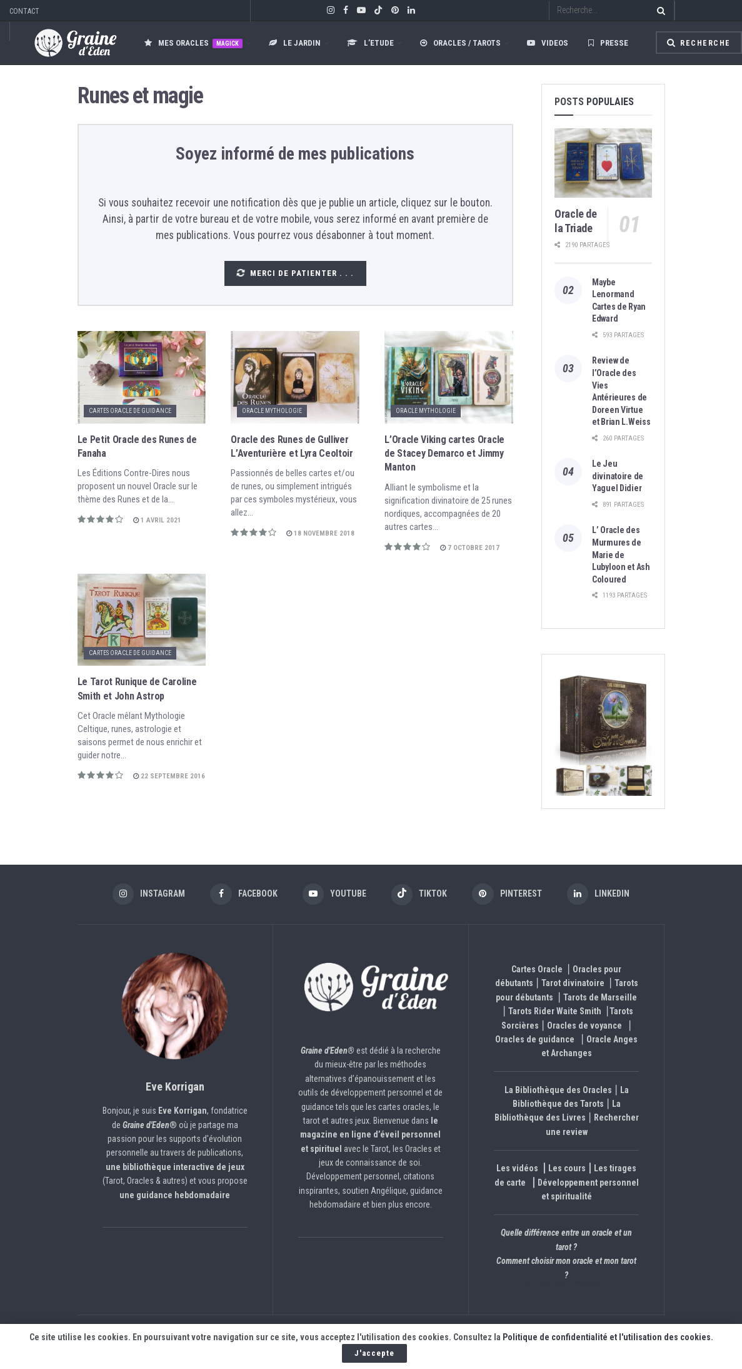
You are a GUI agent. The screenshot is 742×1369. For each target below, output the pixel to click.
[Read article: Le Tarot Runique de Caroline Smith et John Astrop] (142, 620)
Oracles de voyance (584, 1026)
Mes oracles (193, 43)
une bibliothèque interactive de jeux (175, 1168)
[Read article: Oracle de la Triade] (603, 163)
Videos (547, 43)
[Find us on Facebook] (240, 894)
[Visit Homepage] (63, 43)
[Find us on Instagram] (143, 894)
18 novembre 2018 (320, 533)
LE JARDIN (295, 43)
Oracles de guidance (534, 1040)
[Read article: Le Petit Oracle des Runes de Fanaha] (142, 377)
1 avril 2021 (157, 520)
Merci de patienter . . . (294, 273)
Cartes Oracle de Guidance (130, 410)
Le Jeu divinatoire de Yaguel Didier (617, 476)
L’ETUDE (370, 43)
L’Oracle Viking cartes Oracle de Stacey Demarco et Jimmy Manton (444, 454)
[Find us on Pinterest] (510, 894)
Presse (608, 43)
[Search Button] (659, 10)
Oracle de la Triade (575, 221)
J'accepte (374, 1353)
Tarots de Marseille (600, 998)
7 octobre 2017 (469, 548)
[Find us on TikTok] (378, 11)
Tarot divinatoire (572, 984)
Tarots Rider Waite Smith (554, 1012)
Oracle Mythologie (272, 410)
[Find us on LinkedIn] (603, 894)
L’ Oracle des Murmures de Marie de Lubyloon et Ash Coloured (621, 554)
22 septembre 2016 (169, 776)
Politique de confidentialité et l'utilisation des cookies (607, 1337)
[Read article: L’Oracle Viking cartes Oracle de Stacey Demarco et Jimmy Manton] (448, 377)
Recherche (699, 43)
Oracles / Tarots (460, 43)
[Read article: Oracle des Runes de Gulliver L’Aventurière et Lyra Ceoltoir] (295, 377)
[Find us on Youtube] (333, 894)
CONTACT (24, 11)
